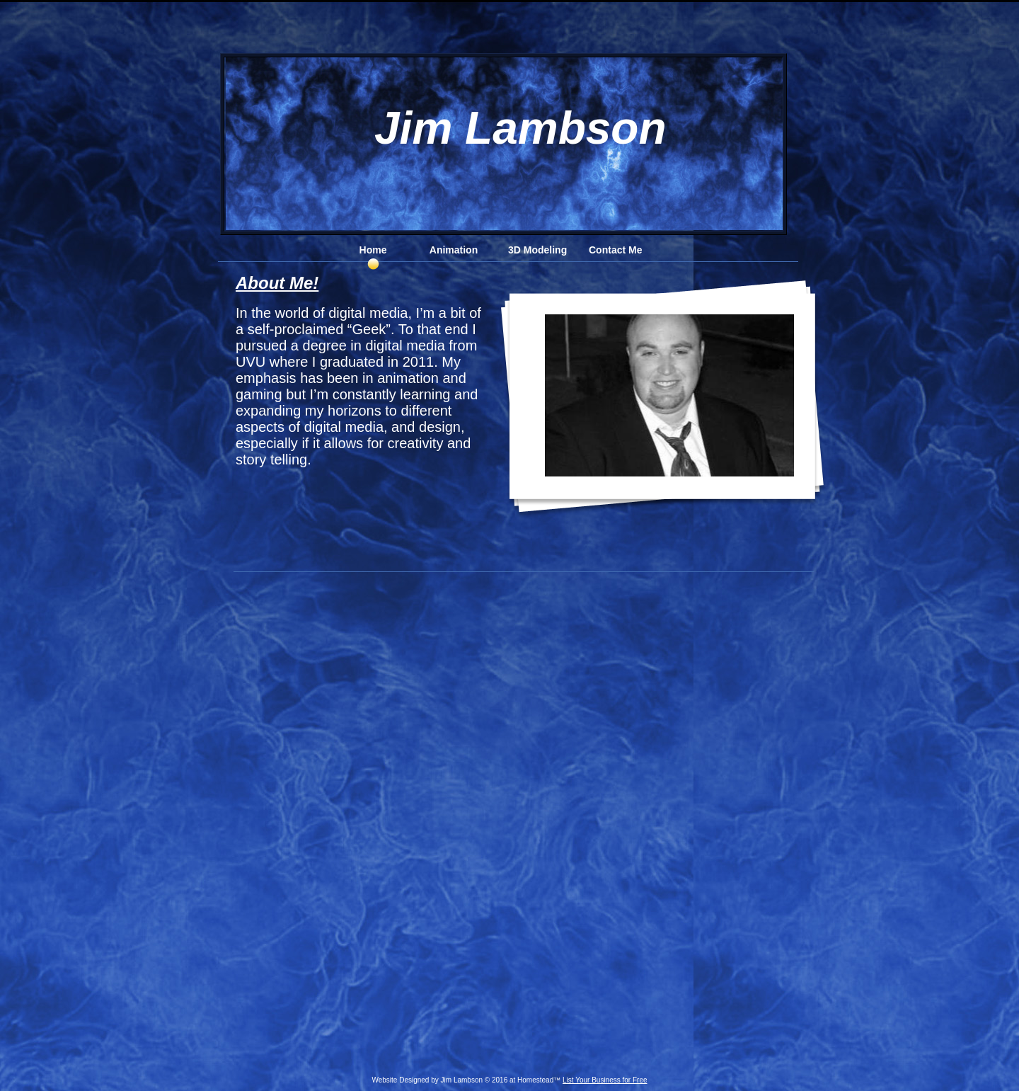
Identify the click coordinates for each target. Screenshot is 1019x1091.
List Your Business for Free (605, 1080)
